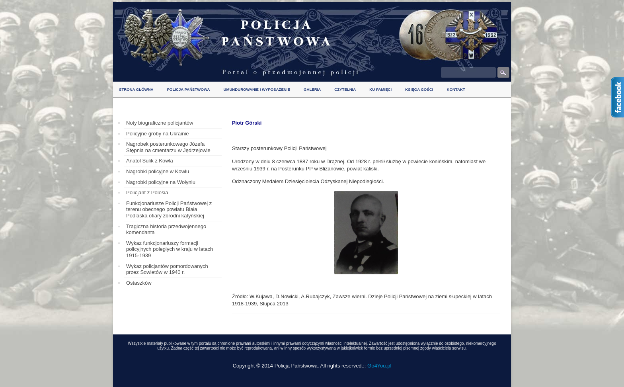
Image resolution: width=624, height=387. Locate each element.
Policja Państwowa (188, 89)
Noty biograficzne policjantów (159, 123)
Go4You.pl (379, 366)
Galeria (312, 89)
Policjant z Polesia (147, 192)
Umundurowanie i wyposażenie (257, 89)
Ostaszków (139, 283)
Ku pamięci (380, 89)
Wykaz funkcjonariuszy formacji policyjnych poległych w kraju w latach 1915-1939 (169, 249)
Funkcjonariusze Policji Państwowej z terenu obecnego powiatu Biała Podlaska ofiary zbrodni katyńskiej (169, 209)
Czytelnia (345, 89)
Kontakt (456, 89)
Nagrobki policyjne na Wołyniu (160, 182)
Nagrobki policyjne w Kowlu (157, 171)
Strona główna (136, 89)
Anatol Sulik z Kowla (149, 161)
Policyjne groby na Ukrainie (157, 134)
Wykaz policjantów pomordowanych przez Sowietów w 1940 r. (167, 269)
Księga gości (419, 89)
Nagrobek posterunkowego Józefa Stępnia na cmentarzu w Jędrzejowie (168, 147)
